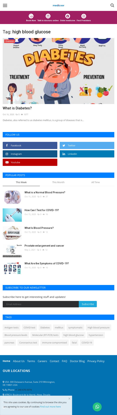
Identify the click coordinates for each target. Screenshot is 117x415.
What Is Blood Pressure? (39, 228)
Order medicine (67, 18)
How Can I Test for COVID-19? (42, 210)
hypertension (96, 335)
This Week (21, 182)
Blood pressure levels (16, 335)
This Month (58, 182)
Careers (42, 361)
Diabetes (45, 327)
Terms (31, 361)
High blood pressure (98, 327)
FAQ (64, 361)
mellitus (59, 327)
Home (6, 361)
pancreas (9, 342)
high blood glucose (73, 335)
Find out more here (50, 406)
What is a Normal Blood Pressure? (45, 192)
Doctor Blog (77, 361)
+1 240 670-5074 (23, 389)
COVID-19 (87, 342)
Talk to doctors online (48, 18)
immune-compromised (54, 342)
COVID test (29, 327)
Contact (54, 361)
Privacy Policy (96, 361)
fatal (74, 342)
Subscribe (88, 304)
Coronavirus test (28, 342)
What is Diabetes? (17, 108)
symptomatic (75, 327)
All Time (95, 182)
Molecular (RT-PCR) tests (45, 335)
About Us (19, 361)
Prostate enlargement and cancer (44, 245)
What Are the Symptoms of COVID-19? (47, 263)
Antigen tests (12, 327)
